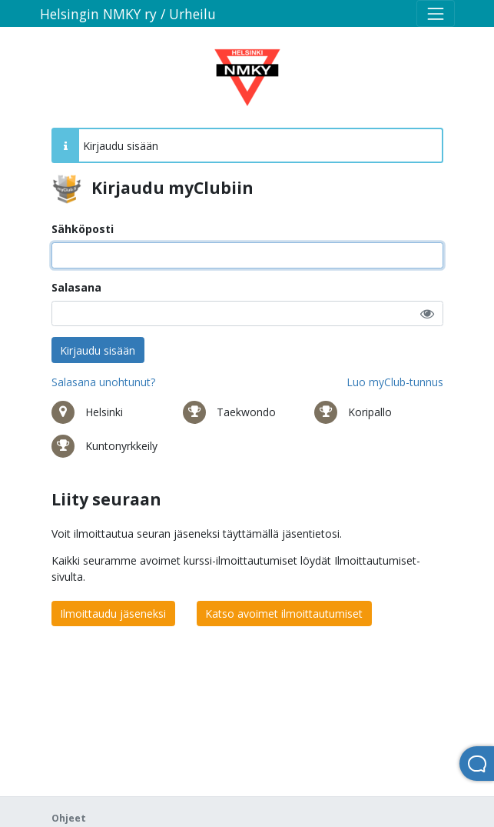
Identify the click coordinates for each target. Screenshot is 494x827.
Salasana (76, 287)
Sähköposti (82, 229)
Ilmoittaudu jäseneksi (113, 613)
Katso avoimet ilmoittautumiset (284, 613)
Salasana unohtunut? (103, 382)
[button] (427, 313)
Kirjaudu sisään (97, 350)
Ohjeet (68, 818)
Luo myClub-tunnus (394, 382)
